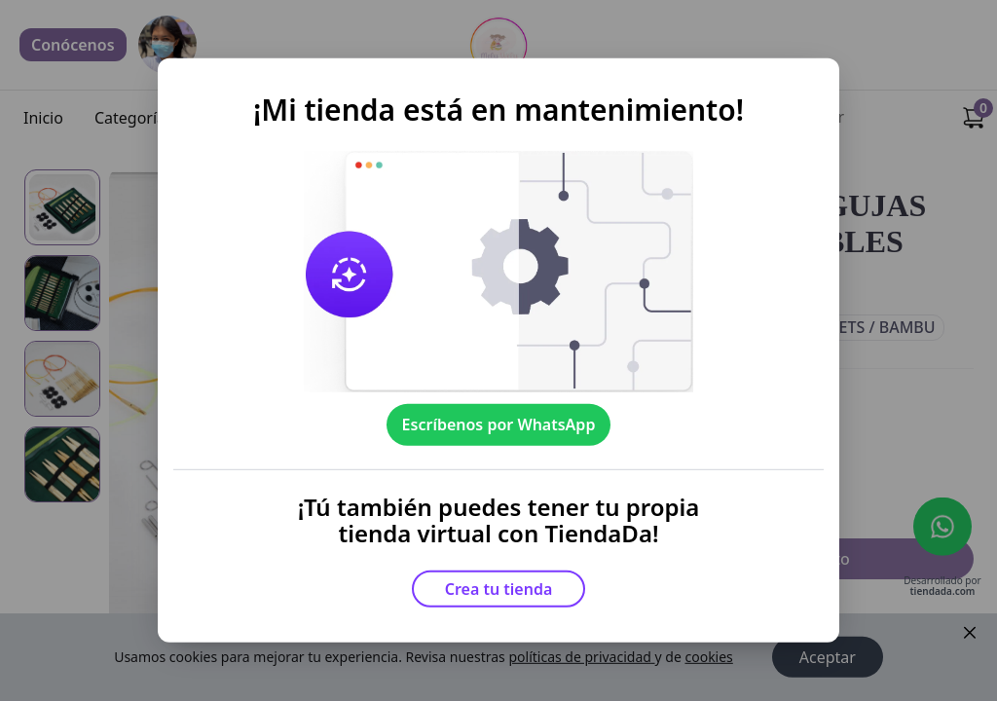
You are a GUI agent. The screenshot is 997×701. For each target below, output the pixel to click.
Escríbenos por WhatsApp (499, 424)
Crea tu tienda (499, 589)
